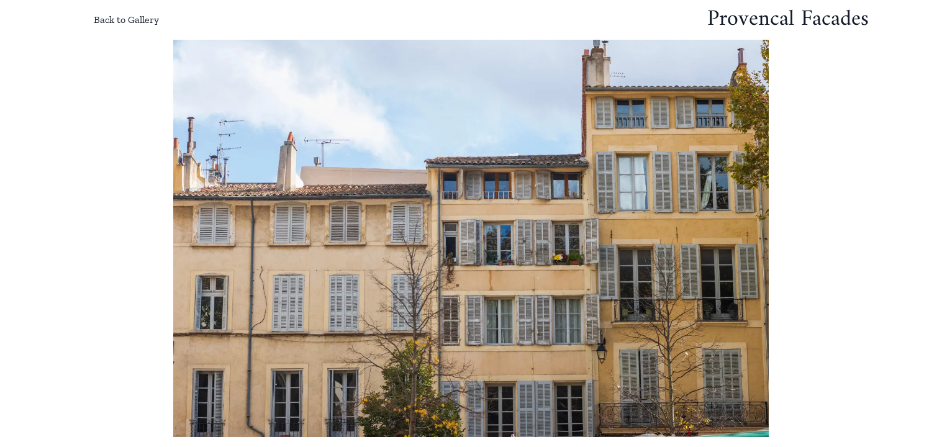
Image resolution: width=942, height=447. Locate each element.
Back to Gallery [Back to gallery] (116, 20)
